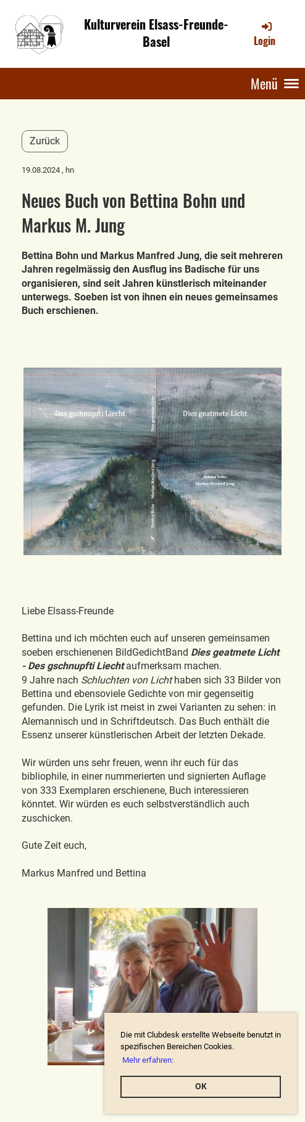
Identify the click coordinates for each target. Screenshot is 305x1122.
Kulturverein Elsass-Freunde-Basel (156, 33)
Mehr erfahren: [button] (147, 1060)
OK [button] (201, 1086)
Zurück (45, 141)
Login (264, 34)
